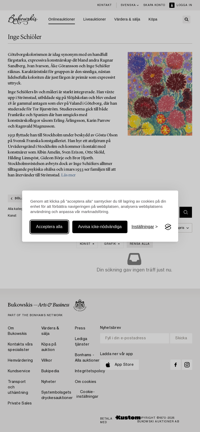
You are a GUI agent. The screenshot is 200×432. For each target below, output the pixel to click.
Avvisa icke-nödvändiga (100, 227)
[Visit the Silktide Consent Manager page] (168, 227)
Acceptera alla (49, 227)
